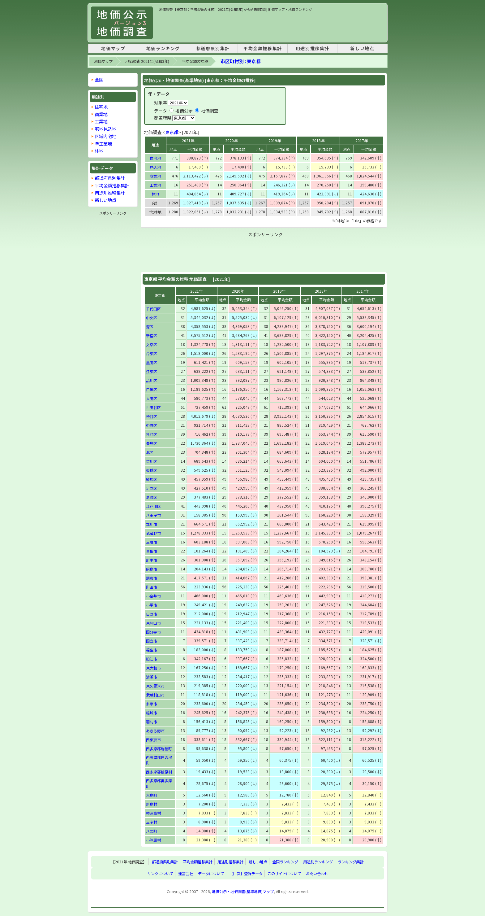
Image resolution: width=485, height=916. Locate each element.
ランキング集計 (351, 862)
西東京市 (153, 739)
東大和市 (153, 667)
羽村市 (151, 721)
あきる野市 (155, 730)
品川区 (151, 380)
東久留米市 (155, 685)
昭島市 (151, 569)
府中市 (151, 560)
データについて (211, 873)
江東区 (151, 371)
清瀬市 (151, 676)
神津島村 (153, 813)
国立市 (151, 640)
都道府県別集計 (213, 48)
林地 (155, 194)
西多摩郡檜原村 (159, 771)
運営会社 (185, 873)
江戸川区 (153, 506)
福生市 (151, 649)
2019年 (274, 140)
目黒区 (151, 389)
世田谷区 (153, 407)
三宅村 (151, 822)
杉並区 (151, 434)
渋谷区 (151, 416)
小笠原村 (153, 840)
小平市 (151, 605)
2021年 (188, 140)
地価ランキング (163, 48)
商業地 (155, 176)
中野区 (151, 425)
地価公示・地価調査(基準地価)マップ (243, 891)
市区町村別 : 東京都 (241, 61)
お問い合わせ (317, 873)
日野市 (151, 614)
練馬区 (151, 479)
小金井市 (153, 596)
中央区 (151, 317)
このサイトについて (284, 873)
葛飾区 (151, 497)
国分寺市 (153, 632)
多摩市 (151, 703)
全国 (99, 79)
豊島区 (151, 443)
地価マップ (113, 48)
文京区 (151, 344)
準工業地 (103, 143)
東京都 (171, 132)
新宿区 (151, 335)
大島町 (151, 795)
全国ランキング (285, 862)
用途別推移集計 (312, 48)
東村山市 (153, 623)
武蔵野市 (153, 533)
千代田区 (153, 308)
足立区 (151, 488)
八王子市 (153, 515)
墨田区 (151, 362)
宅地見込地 (105, 128)
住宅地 (155, 158)
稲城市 (151, 712)
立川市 (151, 524)
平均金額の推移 (195, 61)
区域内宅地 (105, 136)
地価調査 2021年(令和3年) (147, 61)
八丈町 (151, 831)
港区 (149, 326)
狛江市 (151, 658)
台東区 (151, 353)
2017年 (361, 140)
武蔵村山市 (155, 694)
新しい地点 (362, 48)
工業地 (155, 185)
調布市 (151, 578)
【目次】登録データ (246, 873)
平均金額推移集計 (262, 48)
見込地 (155, 167)
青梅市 (151, 551)
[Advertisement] (271, 26)
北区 (149, 452)
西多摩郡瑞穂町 (159, 748)
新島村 (151, 804)
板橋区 (151, 470)
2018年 (318, 140)
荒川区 (151, 461)
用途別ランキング (318, 862)
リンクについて (160, 873)
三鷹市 (151, 542)
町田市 (151, 587)
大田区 (151, 398)
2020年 (231, 140)
